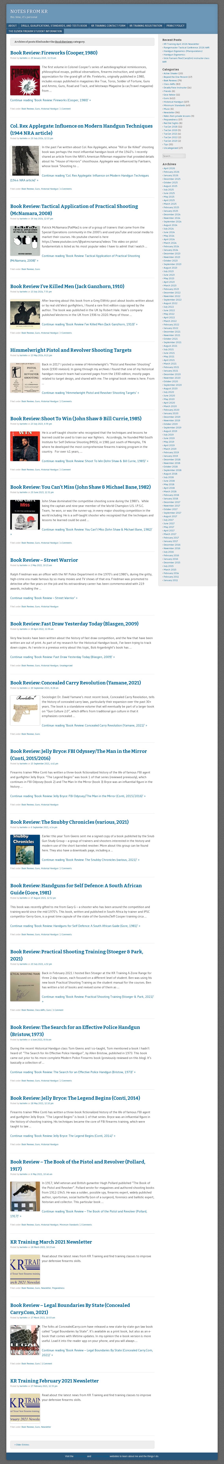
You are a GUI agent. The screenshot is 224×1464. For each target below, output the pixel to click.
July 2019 (169, 434)
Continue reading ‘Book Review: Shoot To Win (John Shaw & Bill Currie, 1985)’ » (95, 461)
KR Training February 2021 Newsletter (54, 1381)
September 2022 (173, 299)
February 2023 (171, 288)
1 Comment (65, 108)
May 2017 (169, 526)
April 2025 (169, 200)
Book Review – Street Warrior (44, 560)
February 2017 (171, 537)
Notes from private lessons (177, 115)
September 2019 (172, 427)
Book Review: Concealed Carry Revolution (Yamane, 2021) (75, 683)
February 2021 (171, 367)
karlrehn (23, 58)
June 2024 (169, 232)
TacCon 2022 (171, 137)
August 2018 (170, 473)
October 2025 (171, 182)
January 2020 (171, 413)
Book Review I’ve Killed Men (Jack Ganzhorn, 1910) (67, 286)
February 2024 (171, 246)
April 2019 (169, 445)
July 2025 (169, 189)
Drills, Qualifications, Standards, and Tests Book (54, 25)
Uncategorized (66, 665)
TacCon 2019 (170, 130)
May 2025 (169, 196)
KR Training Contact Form (108, 25)
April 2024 (169, 239)
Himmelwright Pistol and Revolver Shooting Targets (71, 350)
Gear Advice (169, 94)
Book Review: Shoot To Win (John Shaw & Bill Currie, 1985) (75, 418)
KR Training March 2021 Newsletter (51, 1242)
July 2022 (169, 306)
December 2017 (172, 502)
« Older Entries (21, 1444)
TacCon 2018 (171, 126)
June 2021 (169, 352)
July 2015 (169, 565)
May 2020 (169, 399)
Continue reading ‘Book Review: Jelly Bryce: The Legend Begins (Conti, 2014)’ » (62, 1136)
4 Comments (66, 188)
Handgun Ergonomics (174, 54)
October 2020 (171, 381)
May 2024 (169, 235)
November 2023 (172, 257)
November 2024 (172, 217)
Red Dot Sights (171, 123)
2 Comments (66, 401)
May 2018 (169, 484)
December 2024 (172, 214)
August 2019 (170, 431)
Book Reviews (28, 108)
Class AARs (40, 1010)
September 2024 (173, 221)
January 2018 (171, 498)
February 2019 (171, 452)
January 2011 (171, 580)
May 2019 (169, 441)
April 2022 (169, 317)
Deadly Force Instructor (175, 87)
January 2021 (171, 370)
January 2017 (171, 541)
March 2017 (170, 534)
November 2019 (172, 420)
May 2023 (169, 278)
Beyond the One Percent (176, 76)
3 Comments (66, 332)
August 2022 (170, 303)
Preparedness (58, 1288)
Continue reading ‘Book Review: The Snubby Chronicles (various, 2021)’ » (90, 860)
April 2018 (169, 487)
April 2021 (169, 360)
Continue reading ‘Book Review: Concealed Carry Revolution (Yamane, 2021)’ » (94, 725)
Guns (37, 108)
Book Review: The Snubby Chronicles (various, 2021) (69, 822)
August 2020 (171, 388)
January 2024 (171, 249)
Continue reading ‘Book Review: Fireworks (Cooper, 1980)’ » (50, 100)
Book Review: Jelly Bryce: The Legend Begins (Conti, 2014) (75, 1098)
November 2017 (172, 505)
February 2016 (171, 555)
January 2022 (171, 328)
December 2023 (172, 253)
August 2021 (170, 345)
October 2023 (171, 260)
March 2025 (170, 203)
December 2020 (172, 374)
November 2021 (172, 335)
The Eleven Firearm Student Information (35, 31)
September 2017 (172, 512)
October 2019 (171, 423)
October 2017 (170, 509)
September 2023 (172, 264)
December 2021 (172, 331)
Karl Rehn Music (100, 1456)
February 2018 (171, 494)
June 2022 (169, 310)
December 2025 (172, 178)
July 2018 (169, 477)
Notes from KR (29, 11)
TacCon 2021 (170, 133)
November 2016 (172, 548)
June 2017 (169, 523)
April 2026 (169, 168)
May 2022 (169, 313)
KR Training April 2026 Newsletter (181, 43)
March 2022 (170, 320)
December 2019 (172, 416)
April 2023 (169, 281)
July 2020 (169, 391)
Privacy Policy (175, 25)
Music (167, 108)
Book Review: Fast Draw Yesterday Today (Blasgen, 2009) (74, 624)
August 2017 (170, 516)
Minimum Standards (69, 1224)
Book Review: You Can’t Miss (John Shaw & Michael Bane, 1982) (80, 487)
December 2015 (172, 562)
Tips (166, 144)
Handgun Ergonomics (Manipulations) (183, 51)
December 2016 (172, 544)
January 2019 (171, 455)
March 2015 (170, 569)
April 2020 (169, 402)
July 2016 (169, 551)
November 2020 (172, 377)
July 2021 (169, 349)
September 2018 (173, 470)
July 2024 (169, 228)
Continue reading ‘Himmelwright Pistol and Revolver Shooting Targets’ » (90, 393)
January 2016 (171, 558)
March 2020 (170, 406)
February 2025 (171, 207)
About (12, 25)
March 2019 (170, 448)
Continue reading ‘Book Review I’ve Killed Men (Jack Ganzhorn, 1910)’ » (89, 324)
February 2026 (171, 171)
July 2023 (169, 271)
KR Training (80, 1456)
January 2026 (171, 175)
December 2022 (172, 292)
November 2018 (172, 462)
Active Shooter (171, 73)
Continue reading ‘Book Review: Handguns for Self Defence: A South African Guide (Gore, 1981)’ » (75, 926)
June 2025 (169, 193)
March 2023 (170, 285)
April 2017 (169, 530)
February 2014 (171, 573)
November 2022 (172, 296)
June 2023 (169, 274)
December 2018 (172, 459)
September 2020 (173, 384)
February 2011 (171, 576)
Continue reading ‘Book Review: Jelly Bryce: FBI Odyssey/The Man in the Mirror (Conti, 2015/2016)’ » (78, 796)
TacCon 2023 (170, 140)
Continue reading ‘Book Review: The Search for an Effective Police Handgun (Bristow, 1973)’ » (73, 1072)
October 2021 (171, 338)
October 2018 (171, 466)
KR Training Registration (146, 25)
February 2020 (171, 409)
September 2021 (172, 342)
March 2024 (170, 242)
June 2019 (169, 438)
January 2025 (171, 210)
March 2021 (170, 363)
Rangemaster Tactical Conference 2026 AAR (186, 47)
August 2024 (170, 225)
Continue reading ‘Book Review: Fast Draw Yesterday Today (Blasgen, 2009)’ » (62, 657)
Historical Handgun (49, 108)
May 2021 (169, 356)
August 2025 (170, 185)
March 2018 (170, 491)
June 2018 (169, 480)
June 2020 (169, 395)
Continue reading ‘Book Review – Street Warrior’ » (43, 598)
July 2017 (168, 519)
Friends (167, 91)
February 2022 (171, 324)
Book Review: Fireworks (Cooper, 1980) (53, 53)
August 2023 (170, 267)
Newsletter (46, 1288)
